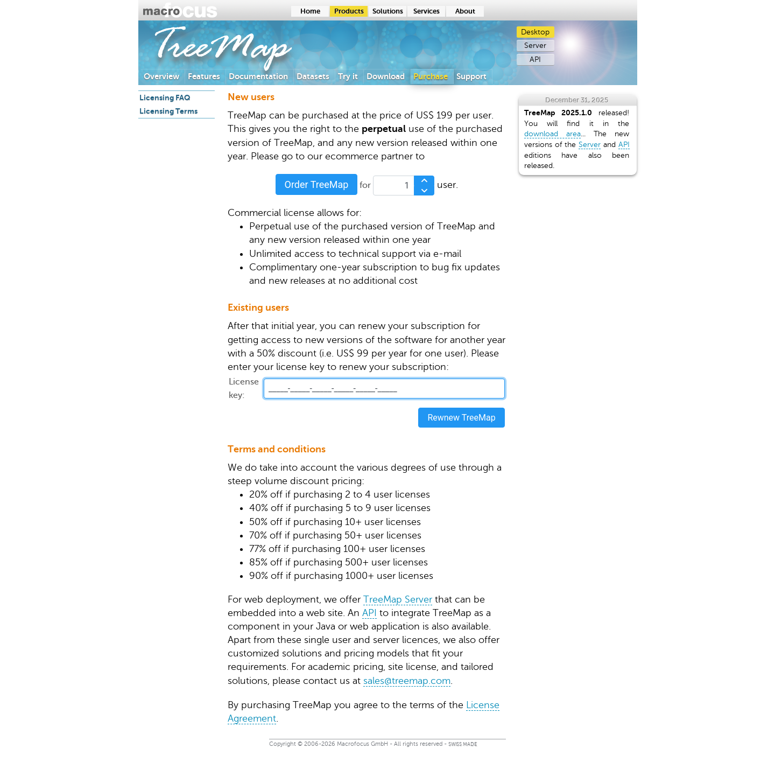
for (365, 185)
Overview (161, 76)
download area (552, 134)
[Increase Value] (424, 181)
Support (471, 76)
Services (426, 11)
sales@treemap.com (406, 680)
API (535, 59)
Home (310, 11)
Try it (348, 76)
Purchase (430, 76)
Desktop (535, 32)
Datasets (313, 76)
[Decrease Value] (424, 191)
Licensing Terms (168, 111)
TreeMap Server (397, 599)
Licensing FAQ (165, 97)
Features (204, 76)
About (465, 11)
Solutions (387, 11)
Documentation (258, 76)
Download (386, 76)
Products (349, 11)
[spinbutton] (403, 185)
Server (535, 45)
